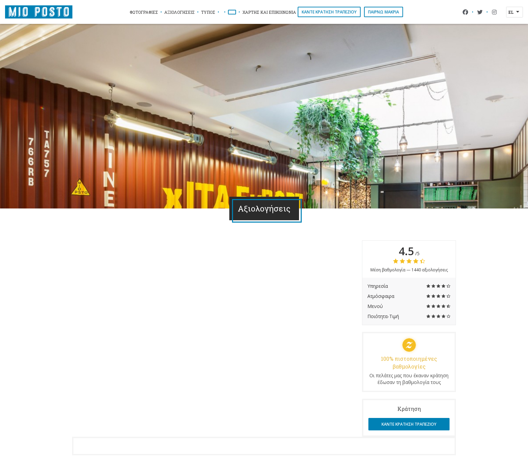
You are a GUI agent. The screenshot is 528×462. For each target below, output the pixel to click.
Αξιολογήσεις (179, 12)
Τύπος (208, 12)
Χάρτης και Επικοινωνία (269, 12)
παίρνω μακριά (383, 12)
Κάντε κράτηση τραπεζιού (329, 12)
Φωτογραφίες (144, 12)
